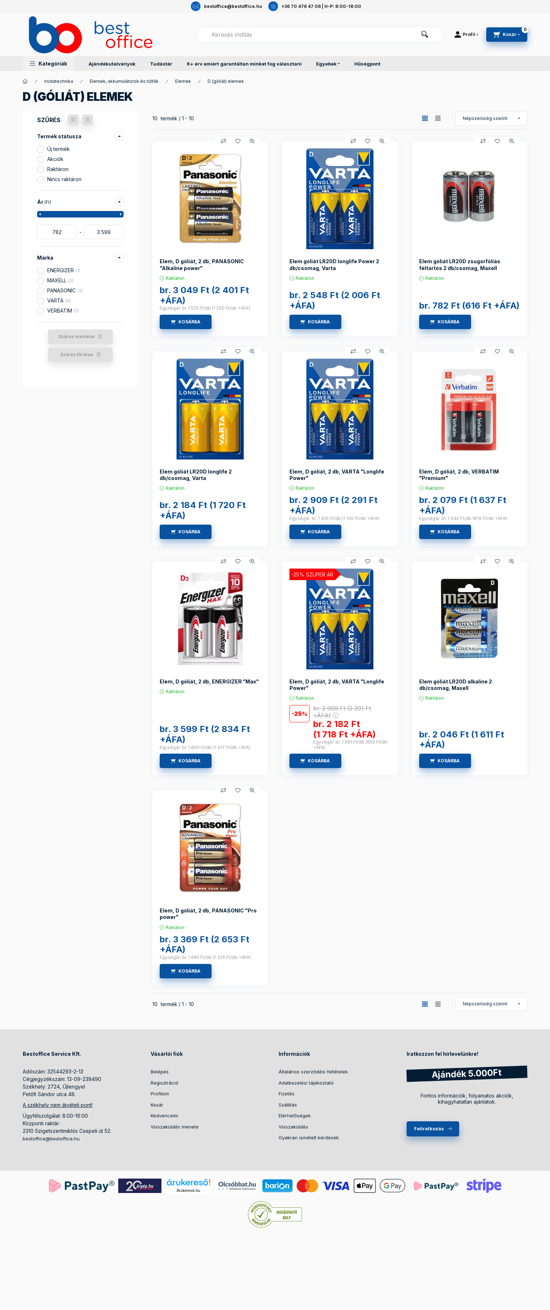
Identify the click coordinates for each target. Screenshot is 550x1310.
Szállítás (288, 1105)
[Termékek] (25, 81)
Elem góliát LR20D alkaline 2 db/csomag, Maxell (455, 684)
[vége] (104, 232)
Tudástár (161, 64)
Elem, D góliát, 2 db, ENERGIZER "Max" (209, 681)
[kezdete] (57, 232)
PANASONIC (65, 290)
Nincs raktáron (64, 179)
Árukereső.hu (188, 1190)
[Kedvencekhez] (238, 141)
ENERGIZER (63, 270)
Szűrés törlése (76, 354)
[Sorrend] (491, 118)
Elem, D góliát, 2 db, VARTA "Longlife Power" (336, 474)
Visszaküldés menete (175, 1127)
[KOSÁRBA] (186, 322)
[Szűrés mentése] (73, 120)
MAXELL (60, 280)
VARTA (59, 300)
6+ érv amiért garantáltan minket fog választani (244, 64)
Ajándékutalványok (112, 64)
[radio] (438, 118)
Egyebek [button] (326, 64)
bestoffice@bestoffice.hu (51, 1138)
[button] (48, 63)
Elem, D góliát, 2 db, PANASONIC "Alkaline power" (202, 264)
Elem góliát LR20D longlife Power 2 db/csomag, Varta (334, 264)
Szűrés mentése (76, 336)
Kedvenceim (164, 1115)
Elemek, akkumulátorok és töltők (124, 81)
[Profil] (466, 34)
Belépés (160, 1072)
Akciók (55, 159)
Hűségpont (367, 64)
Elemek (183, 81)
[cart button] (506, 34)
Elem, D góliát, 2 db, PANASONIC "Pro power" (208, 913)
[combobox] (319, 34)
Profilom (160, 1093)
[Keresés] (424, 34)
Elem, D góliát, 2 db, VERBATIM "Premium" (459, 474)
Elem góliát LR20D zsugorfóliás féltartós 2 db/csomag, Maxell (459, 264)
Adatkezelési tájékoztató (306, 1083)
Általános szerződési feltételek (313, 1072)
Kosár (157, 1105)
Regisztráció (164, 1083)
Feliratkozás (429, 1128)
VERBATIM (63, 311)
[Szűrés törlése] (87, 120)
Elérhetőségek (295, 1115)
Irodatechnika (58, 81)
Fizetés (286, 1093)
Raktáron (57, 169)
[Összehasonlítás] (223, 141)
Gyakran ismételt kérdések (309, 1137)
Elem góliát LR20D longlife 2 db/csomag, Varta (196, 474)
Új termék (58, 149)
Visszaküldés (293, 1127)
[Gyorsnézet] (252, 141)
